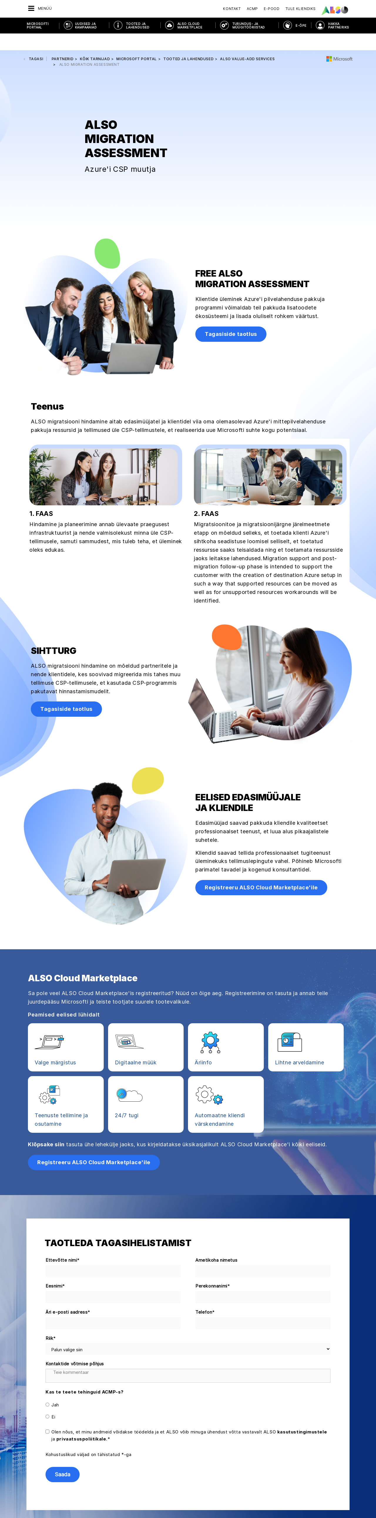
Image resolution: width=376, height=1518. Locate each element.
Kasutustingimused (223, 1503)
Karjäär (21, 1433)
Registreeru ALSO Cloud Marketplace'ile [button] (93, 1028)
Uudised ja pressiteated (38, 1464)
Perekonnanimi (212, 1152)
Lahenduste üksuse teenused (156, 1468)
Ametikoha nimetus (216, 1125)
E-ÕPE (301, 25)
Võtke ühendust (308, 1445)
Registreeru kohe (308, 1487)
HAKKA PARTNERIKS (338, 25)
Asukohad (24, 1454)
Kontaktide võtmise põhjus (75, 1229)
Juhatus (22, 1423)
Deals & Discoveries (90, 1423)
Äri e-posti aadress (68, 1178)
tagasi (36, 42)
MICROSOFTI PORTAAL (37, 25)
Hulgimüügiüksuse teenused (155, 1478)
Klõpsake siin (46, 1010)
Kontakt (232, 8)
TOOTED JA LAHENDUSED (138, 25)
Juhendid (80, 1443)
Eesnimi (55, 1152)
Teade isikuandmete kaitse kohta (135, 1503)
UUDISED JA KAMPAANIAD (86, 25)
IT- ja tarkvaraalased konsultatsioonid (147, 1445)
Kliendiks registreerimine (95, 1433)
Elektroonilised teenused (152, 1423)
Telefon (205, 1178)
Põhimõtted (26, 1474)
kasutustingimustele (302, 1297)
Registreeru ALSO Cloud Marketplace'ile (261, 753)
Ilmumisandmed (186, 1503)
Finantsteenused (144, 1433)
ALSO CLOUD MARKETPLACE (189, 25)
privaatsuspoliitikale (81, 1304)
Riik (51, 1204)
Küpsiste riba (87, 1503)
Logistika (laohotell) (147, 1458)
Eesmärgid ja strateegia (37, 1484)
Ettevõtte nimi (63, 1125)
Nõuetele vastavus (32, 1443)
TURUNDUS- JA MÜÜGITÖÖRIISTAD (248, 25)
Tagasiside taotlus (231, 199)
